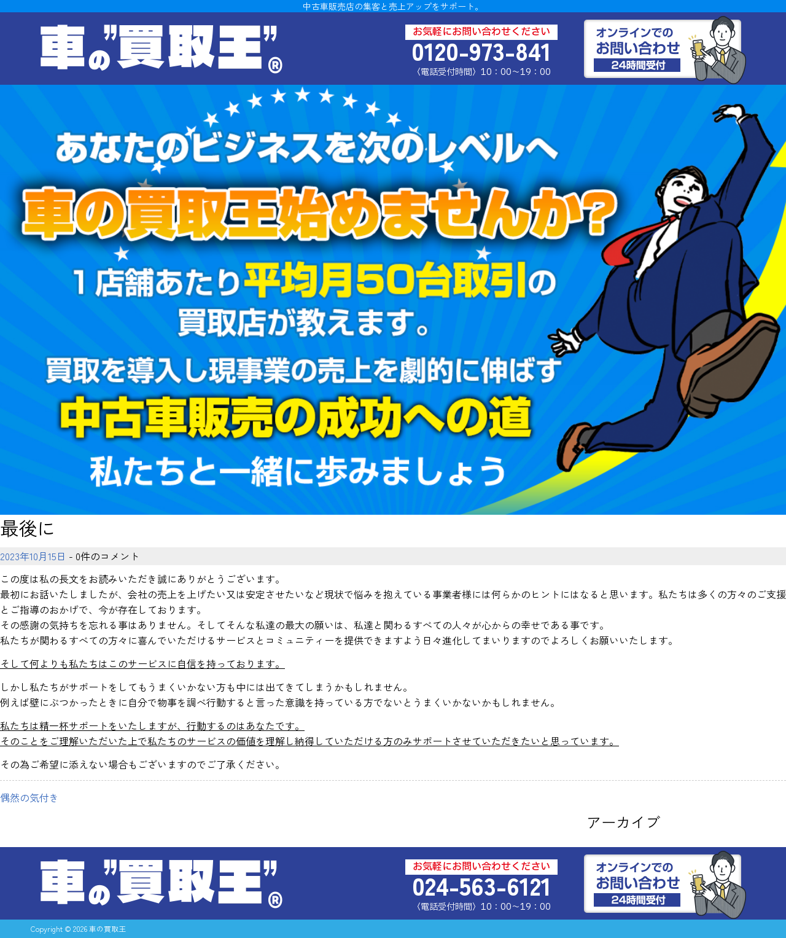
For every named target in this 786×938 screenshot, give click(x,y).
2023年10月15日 (33, 556)
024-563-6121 (481, 885)
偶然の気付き (29, 797)
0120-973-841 (481, 50)
